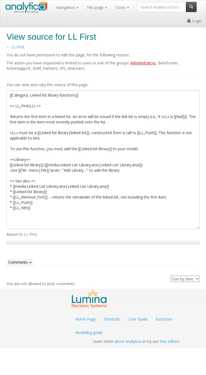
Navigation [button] (67, 7)
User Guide (138, 319)
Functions (164, 319)
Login (194, 20)
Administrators (143, 62)
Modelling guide (88, 332)
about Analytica (127, 341)
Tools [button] (122, 7)
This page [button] (97, 7)
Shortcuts (112, 319)
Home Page (85, 319)
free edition (169, 341)
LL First (17, 46)
